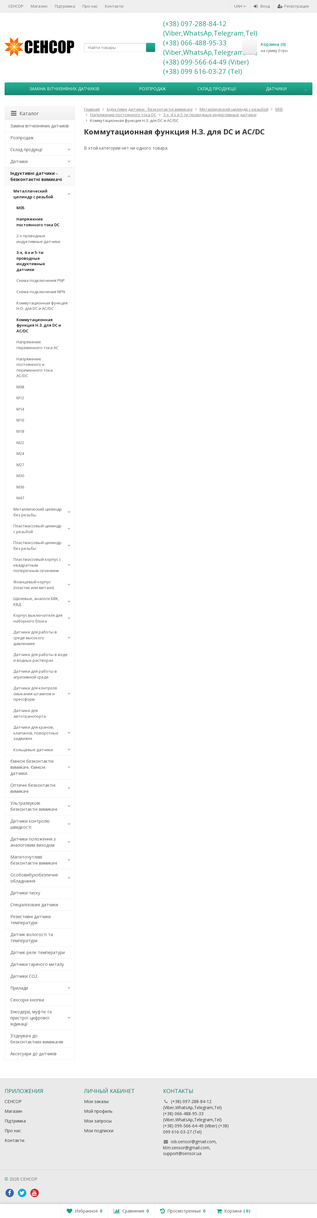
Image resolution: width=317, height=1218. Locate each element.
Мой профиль (98, 1111)
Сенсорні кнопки (27, 1000)
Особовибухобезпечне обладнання (34, 878)
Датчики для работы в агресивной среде (35, 674)
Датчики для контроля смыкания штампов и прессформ (35, 693)
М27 (20, 464)
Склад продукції (216, 89)
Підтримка (65, 6)
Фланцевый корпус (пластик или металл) (33, 584)
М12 (20, 398)
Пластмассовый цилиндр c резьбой (37, 528)
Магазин (39, 6)
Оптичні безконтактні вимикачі (32, 788)
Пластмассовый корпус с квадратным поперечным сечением (37, 565)
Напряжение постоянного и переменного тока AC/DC (34, 367)
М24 (20, 453)
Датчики (276, 89)
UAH (240, 6)
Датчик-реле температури (37, 952)
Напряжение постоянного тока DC (37, 221)
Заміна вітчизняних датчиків (64, 89)
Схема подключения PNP (40, 280)
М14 (20, 409)
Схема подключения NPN (40, 291)
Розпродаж (152, 89)
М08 (20, 387)
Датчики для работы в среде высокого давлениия (35, 637)
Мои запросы (98, 1121)
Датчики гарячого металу (37, 964)
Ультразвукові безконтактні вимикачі (33, 806)
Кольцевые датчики (33, 749)
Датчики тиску (25, 893)
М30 (20, 475)
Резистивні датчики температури (30, 919)
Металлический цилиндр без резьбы (37, 512)
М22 (20, 442)
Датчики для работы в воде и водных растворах (40, 657)
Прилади (19, 988)
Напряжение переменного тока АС (37, 344)
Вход (262, 6)
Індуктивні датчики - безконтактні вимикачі (36, 176)
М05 (20, 207)
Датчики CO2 (23, 976)
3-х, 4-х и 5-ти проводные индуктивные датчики (30, 261)
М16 (20, 420)
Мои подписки (98, 1130)
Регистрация (293, 6)
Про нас (90, 6)
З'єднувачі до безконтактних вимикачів (36, 1039)
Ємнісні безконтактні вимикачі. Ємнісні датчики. (32, 767)
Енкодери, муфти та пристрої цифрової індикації (31, 1018)
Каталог (25, 113)
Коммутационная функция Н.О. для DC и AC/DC (42, 305)
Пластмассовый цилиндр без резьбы (37, 545)
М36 (20, 487)
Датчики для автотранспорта (29, 713)
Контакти (114, 6)
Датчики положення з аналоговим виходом (33, 842)
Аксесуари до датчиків (33, 1054)
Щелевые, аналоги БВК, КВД (36, 601)
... (306, 89)
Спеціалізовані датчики (34, 904)
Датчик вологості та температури (31, 937)
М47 (20, 498)
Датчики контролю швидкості (30, 824)
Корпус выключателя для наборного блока (37, 618)
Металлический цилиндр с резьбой (33, 194)
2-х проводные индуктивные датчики (38, 238)
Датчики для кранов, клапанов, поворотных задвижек (35, 732)
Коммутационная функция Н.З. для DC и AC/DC (38, 325)
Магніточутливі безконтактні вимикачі (33, 860)
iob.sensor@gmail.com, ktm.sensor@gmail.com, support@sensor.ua (190, 1148)
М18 (20, 431)
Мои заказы (96, 1101)
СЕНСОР (15, 6)
